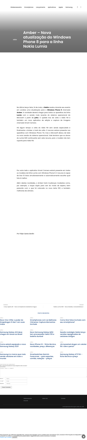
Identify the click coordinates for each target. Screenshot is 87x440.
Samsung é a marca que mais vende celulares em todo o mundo (13, 356)
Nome (1, 380)
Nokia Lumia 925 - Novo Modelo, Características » (69, 307)
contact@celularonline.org (68, 408)
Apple (61, 7)
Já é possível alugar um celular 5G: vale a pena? (73, 345)
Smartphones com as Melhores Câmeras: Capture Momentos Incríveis (43, 322)
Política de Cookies (5, 439)
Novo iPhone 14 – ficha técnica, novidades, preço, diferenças (43, 345)
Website (2, 385)
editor (15, 39)
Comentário (2, 366)
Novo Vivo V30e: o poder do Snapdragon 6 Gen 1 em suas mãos (12, 322)
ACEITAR (14, 439)
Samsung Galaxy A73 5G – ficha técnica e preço (71, 355)
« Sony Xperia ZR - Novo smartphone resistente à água (20, 307)
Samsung (69, 7)
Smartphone (28, 7)
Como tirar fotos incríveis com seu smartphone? (72, 321)
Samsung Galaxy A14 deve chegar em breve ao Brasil (11, 333)
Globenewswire (16, 7)
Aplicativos (52, 7)
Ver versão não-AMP (79, 408)
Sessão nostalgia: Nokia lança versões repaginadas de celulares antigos (72, 334)
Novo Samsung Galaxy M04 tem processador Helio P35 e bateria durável (42, 334)
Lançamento (40, 7)
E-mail (2, 382)
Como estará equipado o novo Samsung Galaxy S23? (13, 345)
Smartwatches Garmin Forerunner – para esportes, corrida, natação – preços (42, 356)
